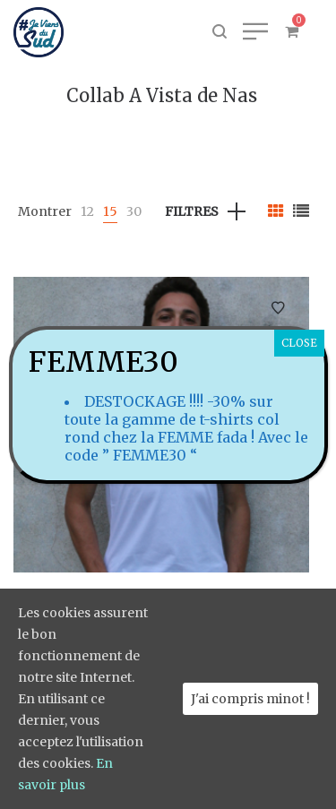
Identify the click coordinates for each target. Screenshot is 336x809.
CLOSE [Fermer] (299, 342)
